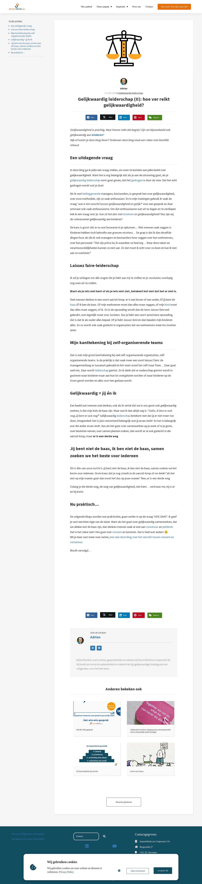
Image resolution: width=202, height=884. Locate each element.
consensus (152, 527)
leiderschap (101, 370)
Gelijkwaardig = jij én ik (21, 39)
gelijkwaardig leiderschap (85, 180)
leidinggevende (91, 193)
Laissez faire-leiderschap (23, 29)
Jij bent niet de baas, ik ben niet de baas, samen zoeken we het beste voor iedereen (26, 46)
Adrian (123, 88)
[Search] (104, 836)
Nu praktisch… (18, 52)
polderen (167, 527)
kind (167, 304)
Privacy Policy (66, 872)
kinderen (97, 135)
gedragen (137, 180)
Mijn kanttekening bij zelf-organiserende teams (23, 34)
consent (117, 532)
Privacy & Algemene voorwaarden (28, 834)
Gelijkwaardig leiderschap (131, 93)
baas (73, 304)
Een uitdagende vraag (21, 25)
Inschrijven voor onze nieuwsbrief (28, 839)
